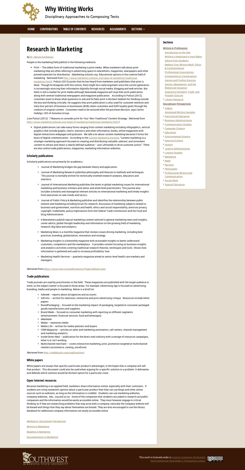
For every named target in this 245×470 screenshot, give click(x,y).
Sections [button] (138, 29)
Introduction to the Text (177, 52)
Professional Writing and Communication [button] (178, 174)
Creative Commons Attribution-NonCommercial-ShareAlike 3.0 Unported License (178, 459)
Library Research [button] (174, 99)
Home (31, 29)
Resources (97, 29)
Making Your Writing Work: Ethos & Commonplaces (183, 66)
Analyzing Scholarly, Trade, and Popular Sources (182, 93)
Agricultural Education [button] (177, 116)
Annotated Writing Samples (180, 112)
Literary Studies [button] (173, 152)
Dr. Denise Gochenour (41, 57)
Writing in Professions (175, 48)
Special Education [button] (175, 184)
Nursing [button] (169, 164)
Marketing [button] (170, 156)
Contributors (49, 29)
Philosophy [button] (171, 168)
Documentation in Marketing (42, 437)
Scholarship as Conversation (181, 76)
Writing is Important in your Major (183, 56)
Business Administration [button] (178, 120)
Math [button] (168, 160)
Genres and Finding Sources (180, 80)
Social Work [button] (171, 180)
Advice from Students (177, 60)
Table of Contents (74, 29)
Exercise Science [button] (174, 140)
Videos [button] (168, 108)
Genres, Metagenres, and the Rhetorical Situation (180, 86)
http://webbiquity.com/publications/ (63, 352)
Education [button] (170, 132)
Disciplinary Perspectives (177, 103)
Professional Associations (179, 72)
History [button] (169, 144)
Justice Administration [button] (177, 148)
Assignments (118, 29)
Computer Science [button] (175, 128)
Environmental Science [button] (177, 136)
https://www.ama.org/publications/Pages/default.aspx (74, 269)
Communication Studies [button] (178, 124)
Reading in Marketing (38, 431)
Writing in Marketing (38, 426)
